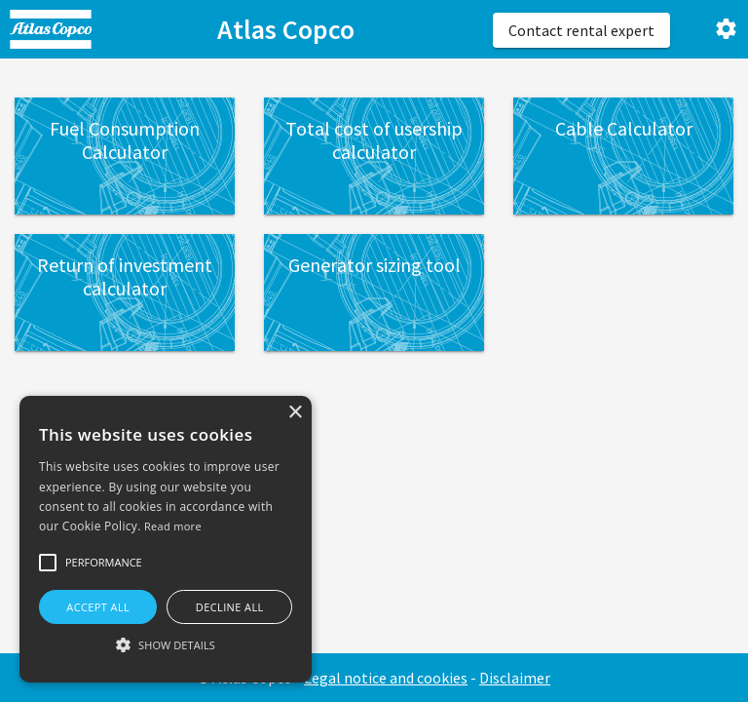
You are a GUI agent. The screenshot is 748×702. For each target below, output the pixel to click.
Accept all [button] (98, 607)
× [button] (294, 413)
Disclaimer (514, 677)
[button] (47, 562)
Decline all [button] (230, 607)
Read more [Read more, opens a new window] (173, 526)
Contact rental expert (581, 30)
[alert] (165, 539)
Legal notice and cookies (386, 677)
